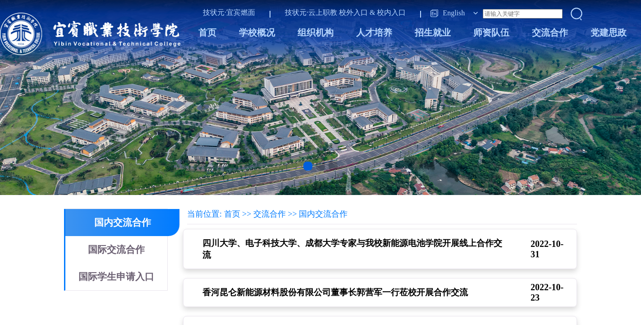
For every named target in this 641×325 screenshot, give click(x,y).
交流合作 (550, 32)
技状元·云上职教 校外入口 (326, 12)
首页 (207, 32)
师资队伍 (491, 32)
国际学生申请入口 (116, 276)
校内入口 (391, 12)
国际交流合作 (116, 249)
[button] (307, 166)
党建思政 (609, 32)
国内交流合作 (122, 222)
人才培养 (374, 32)
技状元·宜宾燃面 (229, 12)
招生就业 (433, 32)
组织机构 (316, 32)
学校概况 (257, 32)
